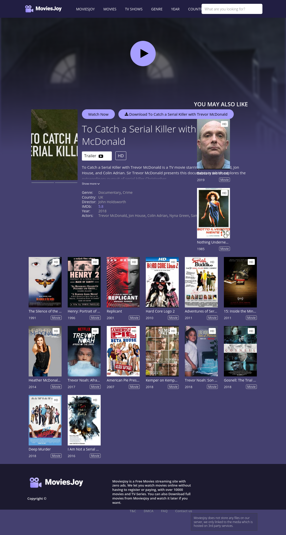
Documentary (109, 192)
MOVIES (109, 9)
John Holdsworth (112, 201)
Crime (128, 192)
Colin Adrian (157, 215)
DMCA (148, 511)
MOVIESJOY (85, 9)
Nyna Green (179, 215)
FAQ (164, 511)
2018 (102, 211)
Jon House (137, 215)
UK (100, 197)
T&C (133, 511)
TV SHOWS (133, 9)
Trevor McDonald (112, 215)
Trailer (93, 156)
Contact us (183, 511)
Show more (91, 183)
